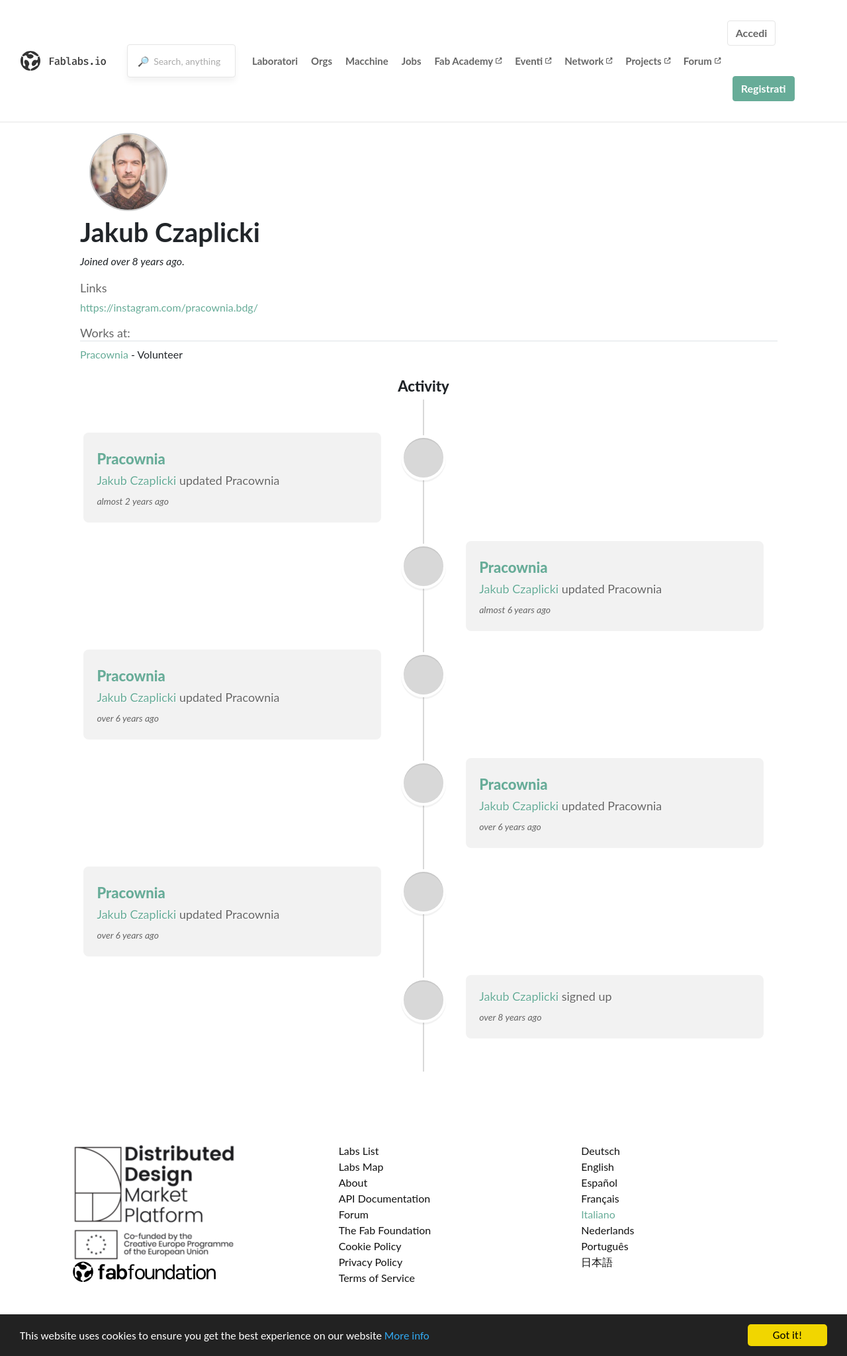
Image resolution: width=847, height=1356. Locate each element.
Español (599, 1182)
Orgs (321, 61)
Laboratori (275, 61)
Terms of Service (377, 1277)
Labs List (359, 1150)
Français (600, 1198)
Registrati (763, 88)
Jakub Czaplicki (136, 480)
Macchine (366, 61)
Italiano (598, 1214)
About (353, 1182)
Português (604, 1246)
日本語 (597, 1261)
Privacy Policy (371, 1261)
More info (406, 1337)
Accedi (752, 32)
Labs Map (361, 1166)
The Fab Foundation (385, 1230)
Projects (647, 61)
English (597, 1166)
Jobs (412, 61)
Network (588, 61)
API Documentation (385, 1198)
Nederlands (607, 1230)
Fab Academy (468, 61)
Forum (702, 61)
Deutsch (600, 1150)
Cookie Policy (370, 1246)
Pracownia (104, 354)
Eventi (533, 61)
